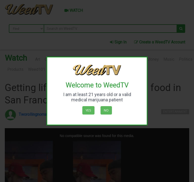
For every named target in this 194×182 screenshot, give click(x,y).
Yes (88, 110)
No (106, 110)
